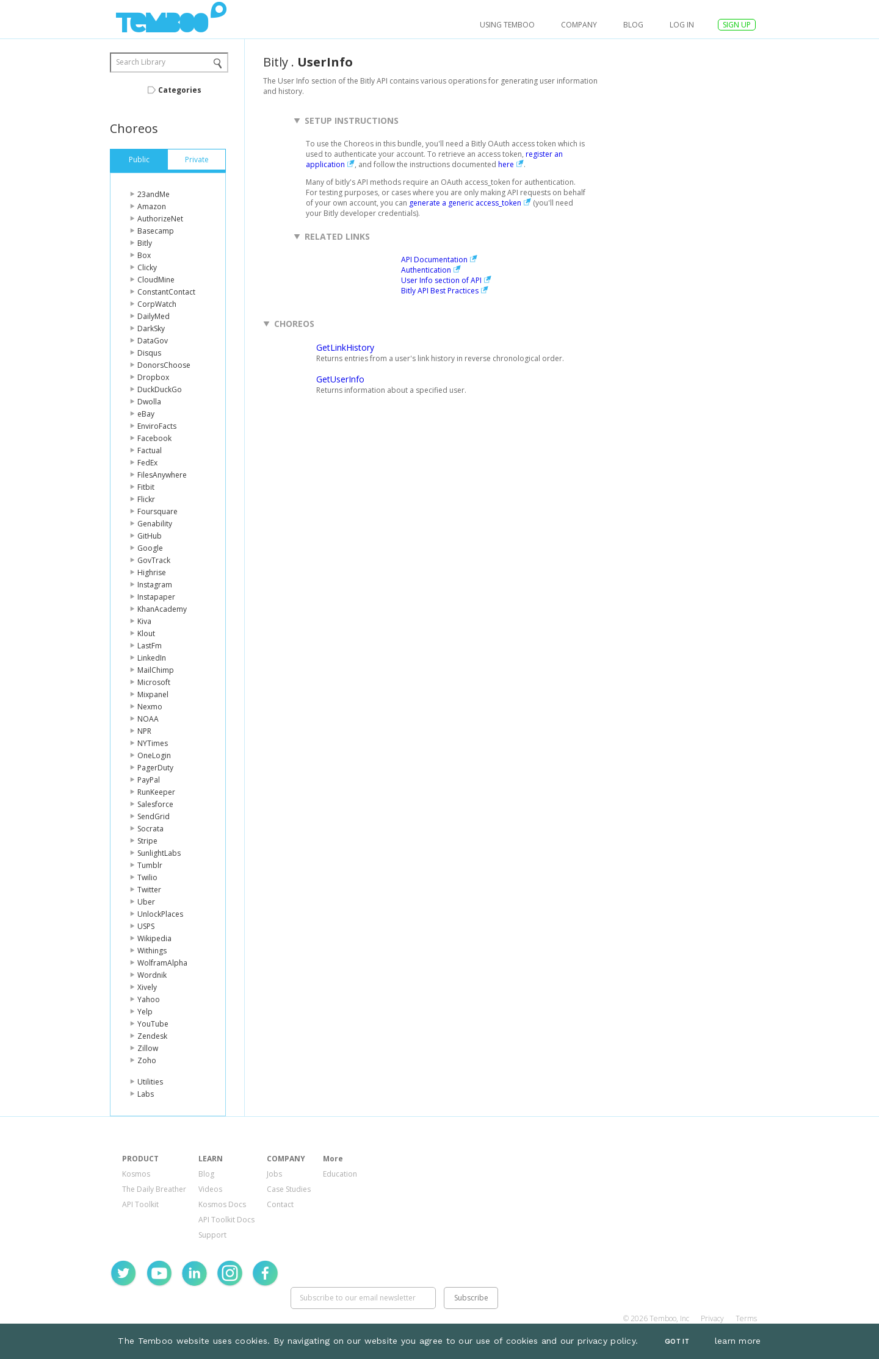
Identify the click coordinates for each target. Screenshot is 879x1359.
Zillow (147, 1048)
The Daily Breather (154, 1189)
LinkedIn (151, 658)
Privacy (712, 1318)
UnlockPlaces (160, 914)
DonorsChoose (163, 365)
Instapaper (156, 597)
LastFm (149, 645)
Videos (210, 1189)
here (506, 164)
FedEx (147, 462)
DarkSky (151, 328)
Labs (145, 1094)
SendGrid (153, 816)
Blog (633, 25)
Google (150, 548)
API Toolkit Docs (226, 1219)
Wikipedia (154, 938)
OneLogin (154, 755)
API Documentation (434, 259)
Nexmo (149, 706)
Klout (146, 633)
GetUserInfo (340, 379)
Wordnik (152, 975)
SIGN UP (737, 25)
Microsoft (153, 682)
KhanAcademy (162, 609)
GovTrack (153, 560)
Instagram (154, 584)
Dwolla (149, 401)
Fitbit (145, 487)
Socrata (150, 828)
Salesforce (155, 804)
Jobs (274, 1174)
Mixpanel (152, 694)
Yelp (145, 1011)
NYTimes (152, 743)
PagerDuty (155, 767)
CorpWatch (156, 304)
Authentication (426, 270)
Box (144, 255)
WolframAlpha (162, 963)
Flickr (146, 499)
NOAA (148, 719)
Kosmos (136, 1174)
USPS (145, 926)
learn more (738, 1341)
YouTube (152, 1024)
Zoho (146, 1060)
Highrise (151, 572)
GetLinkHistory (345, 347)
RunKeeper (156, 792)
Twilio (147, 877)
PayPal (148, 780)
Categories (179, 90)
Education (340, 1174)
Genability (154, 523)
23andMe (153, 194)
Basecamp (155, 231)
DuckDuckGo (159, 389)
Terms (746, 1318)
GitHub (149, 536)
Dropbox (153, 377)
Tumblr (149, 865)
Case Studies (289, 1189)
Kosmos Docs (222, 1204)
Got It (677, 1342)
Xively (147, 987)
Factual (149, 450)
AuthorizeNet (160, 218)
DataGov (152, 340)
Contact (280, 1204)
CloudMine (156, 279)
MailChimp (155, 670)
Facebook (154, 438)
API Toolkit (140, 1204)
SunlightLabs (159, 853)
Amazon (151, 206)
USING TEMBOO (507, 25)
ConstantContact (166, 292)
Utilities (150, 1082)
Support (212, 1235)
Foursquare (157, 511)
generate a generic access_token (465, 203)
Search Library (140, 62)
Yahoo (148, 999)
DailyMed (153, 316)
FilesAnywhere (162, 475)
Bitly (144, 243)
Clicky (147, 267)
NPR (144, 731)
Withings (152, 950)
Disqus (149, 353)
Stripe (147, 841)
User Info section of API (441, 280)
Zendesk (152, 1036)
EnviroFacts (156, 426)
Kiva (144, 621)
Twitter (149, 889)
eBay (145, 414)
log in (682, 25)
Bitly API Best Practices (440, 290)
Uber (146, 902)
